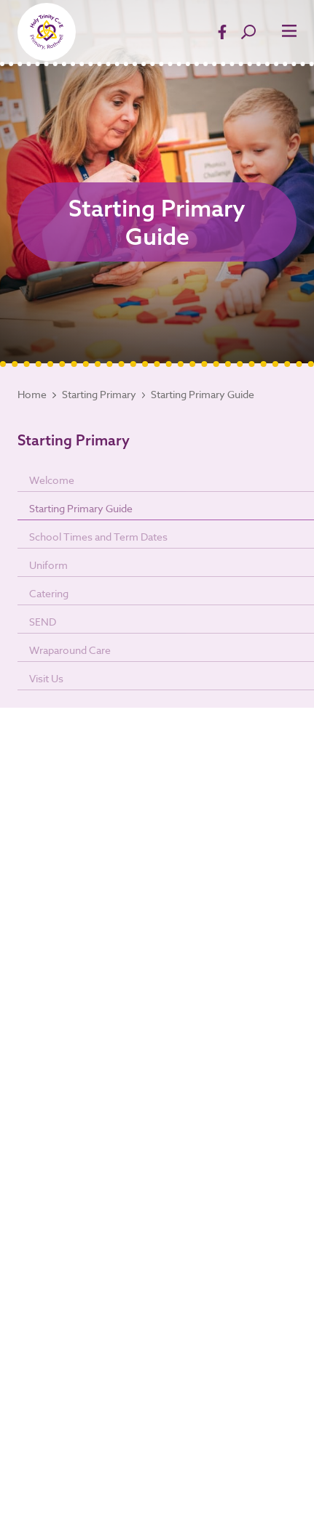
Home (32, 394)
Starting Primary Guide (202, 394)
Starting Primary (99, 394)
